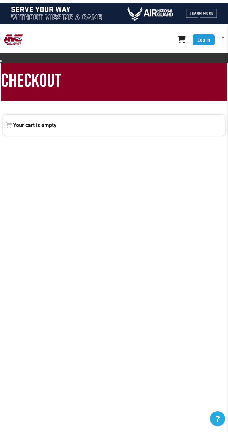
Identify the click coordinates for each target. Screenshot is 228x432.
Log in (203, 40)
